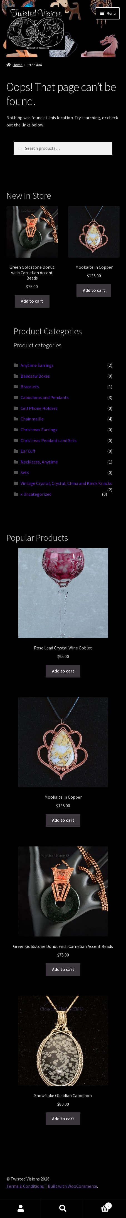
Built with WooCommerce (72, 1186)
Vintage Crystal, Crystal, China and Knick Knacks (66, 483)
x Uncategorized (36, 494)
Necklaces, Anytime (39, 462)
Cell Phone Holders (39, 408)
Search (63, 1208)
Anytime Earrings (37, 365)
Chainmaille (32, 419)
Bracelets (30, 386)
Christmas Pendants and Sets (48, 440)
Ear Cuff (28, 451)
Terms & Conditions (25, 1186)
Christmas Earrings (39, 429)
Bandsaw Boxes (35, 376)
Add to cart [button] (32, 301)
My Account (21, 1208)
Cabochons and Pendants (45, 397)
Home (18, 64)
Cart (98, 1204)
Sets (25, 472)
